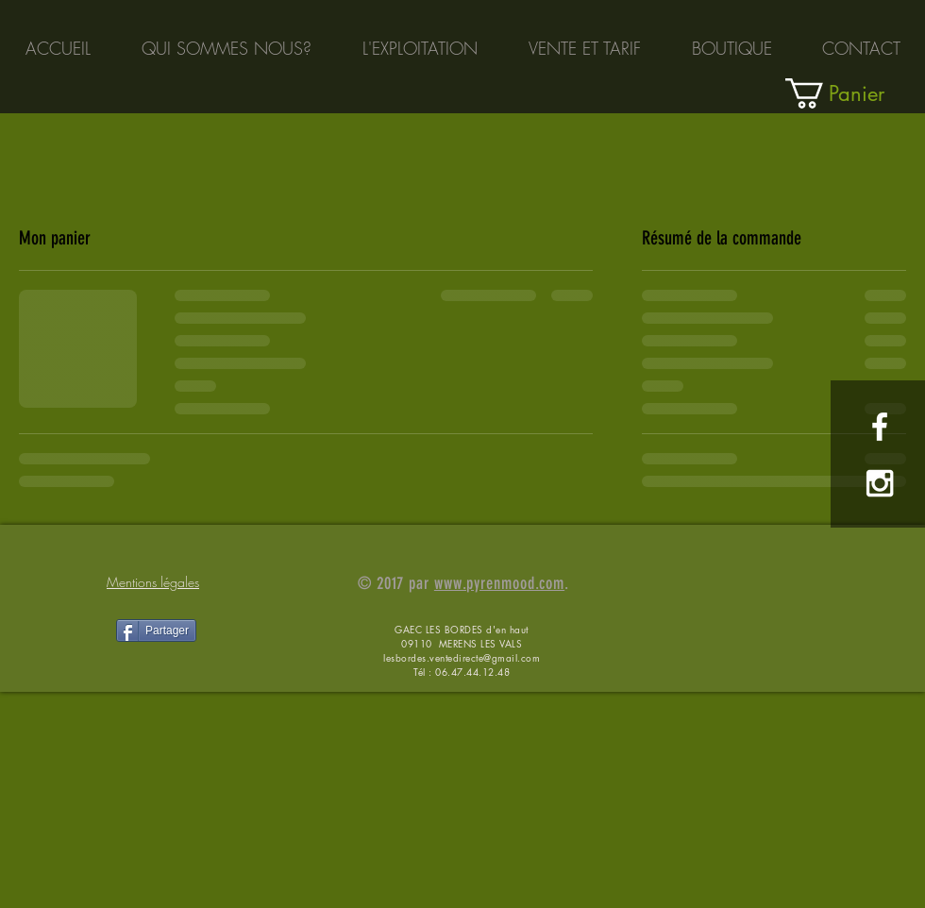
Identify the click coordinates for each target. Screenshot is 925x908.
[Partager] (156, 630)
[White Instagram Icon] (880, 483)
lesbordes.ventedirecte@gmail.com (461, 657)
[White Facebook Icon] (880, 427)
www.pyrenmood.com (499, 583)
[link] (854, 93)
